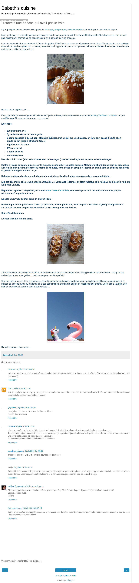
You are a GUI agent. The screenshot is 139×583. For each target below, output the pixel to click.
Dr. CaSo (12, 369)
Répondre (12, 380)
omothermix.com (16, 451)
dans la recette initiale (57, 190)
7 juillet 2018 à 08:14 (26, 369)
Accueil (65, 570)
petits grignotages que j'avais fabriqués (63, 29)
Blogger (70, 580)
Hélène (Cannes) (15, 486)
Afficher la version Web (66, 575)
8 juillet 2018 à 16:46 (27, 407)
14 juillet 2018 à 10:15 (32, 508)
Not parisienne (15, 508)
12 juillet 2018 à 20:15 (23, 467)
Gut (9, 388)
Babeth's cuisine (18, 8)
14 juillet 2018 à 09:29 (34, 486)
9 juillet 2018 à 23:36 (34, 451)
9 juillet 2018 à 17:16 (25, 426)
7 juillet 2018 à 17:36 (21, 388)
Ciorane (11, 426)
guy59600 (12, 407)
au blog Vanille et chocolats (104, 115)
